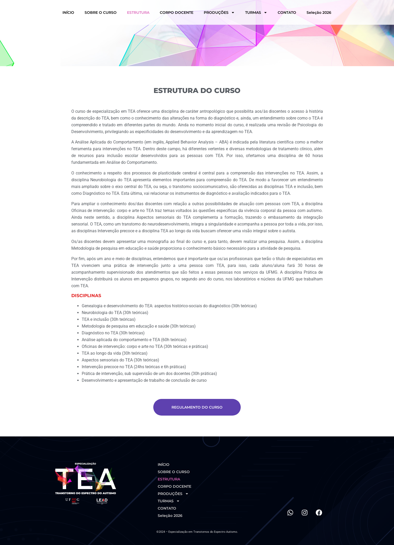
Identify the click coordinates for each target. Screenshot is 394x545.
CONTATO (287, 12)
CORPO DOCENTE (176, 12)
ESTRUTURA (138, 12)
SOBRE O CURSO (101, 12)
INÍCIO (68, 12)
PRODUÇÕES (219, 12)
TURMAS (256, 12)
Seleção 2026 (319, 12)
